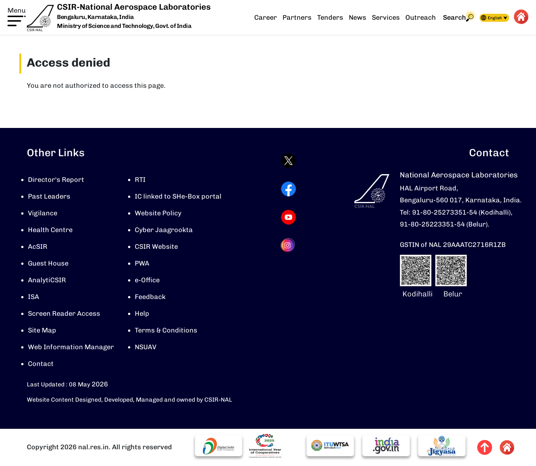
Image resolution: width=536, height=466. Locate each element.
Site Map (42, 330)
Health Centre (50, 230)
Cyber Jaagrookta (164, 230)
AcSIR (37, 246)
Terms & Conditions (166, 330)
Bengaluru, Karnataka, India (95, 17)
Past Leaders (49, 196)
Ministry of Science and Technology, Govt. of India (124, 25)
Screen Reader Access (64, 313)
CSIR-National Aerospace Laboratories (134, 7)
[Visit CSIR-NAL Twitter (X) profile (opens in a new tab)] (288, 161)
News (357, 17)
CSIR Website (156, 246)
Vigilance (42, 213)
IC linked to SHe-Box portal (178, 196)
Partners (297, 17)
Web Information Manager (71, 347)
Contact (41, 364)
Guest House (48, 263)
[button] (16, 16)
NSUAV (145, 347)
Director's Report (56, 180)
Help (142, 313)
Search (458, 18)
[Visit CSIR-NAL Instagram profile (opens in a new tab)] (288, 245)
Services (386, 17)
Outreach (420, 17)
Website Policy (158, 213)
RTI (140, 180)
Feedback (150, 297)
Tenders (330, 17)
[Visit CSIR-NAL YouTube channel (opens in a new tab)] (288, 217)
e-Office (147, 280)
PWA (142, 263)
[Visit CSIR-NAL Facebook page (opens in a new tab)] (288, 189)
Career (265, 17)
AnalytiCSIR (47, 280)
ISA (33, 297)
